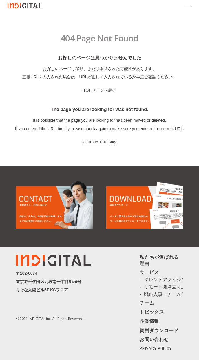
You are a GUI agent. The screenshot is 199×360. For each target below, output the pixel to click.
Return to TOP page (99, 142)
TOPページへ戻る (99, 90)
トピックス (152, 312)
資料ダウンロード (159, 330)
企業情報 (149, 322)
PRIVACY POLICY (156, 349)
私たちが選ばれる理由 (159, 261)
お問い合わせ (154, 339)
